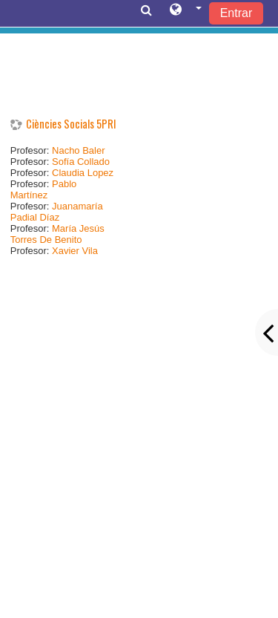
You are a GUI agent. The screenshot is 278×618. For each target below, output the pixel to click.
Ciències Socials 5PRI (71, 123)
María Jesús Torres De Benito (57, 234)
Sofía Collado (81, 161)
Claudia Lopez (82, 172)
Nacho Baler (78, 150)
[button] (186, 12)
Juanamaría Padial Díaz (56, 212)
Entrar (236, 13)
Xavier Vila (75, 250)
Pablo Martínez (43, 189)
